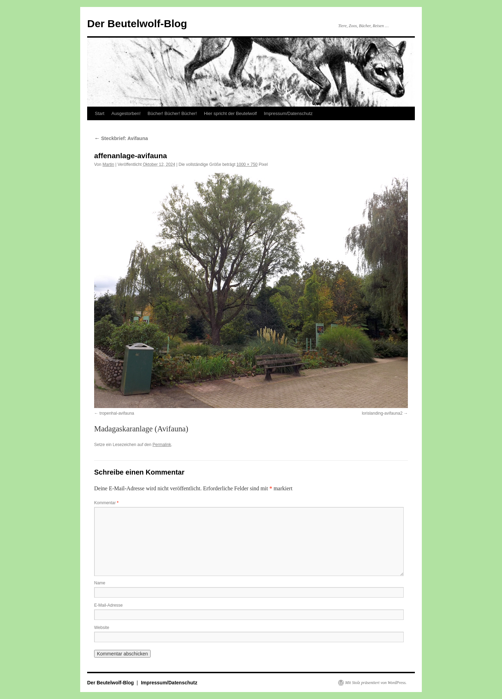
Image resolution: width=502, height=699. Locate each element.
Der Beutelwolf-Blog (137, 23)
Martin (108, 164)
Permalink (161, 444)
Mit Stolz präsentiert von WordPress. (375, 682)
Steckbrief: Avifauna (121, 138)
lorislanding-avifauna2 (382, 413)
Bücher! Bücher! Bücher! (172, 113)
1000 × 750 (246, 164)
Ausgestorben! (125, 113)
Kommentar (106, 502)
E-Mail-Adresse (108, 605)
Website (101, 627)
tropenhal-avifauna (116, 413)
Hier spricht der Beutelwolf (230, 113)
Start (99, 113)
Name (99, 583)
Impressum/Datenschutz (288, 113)
